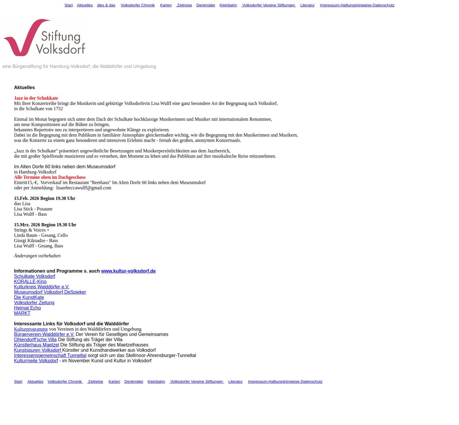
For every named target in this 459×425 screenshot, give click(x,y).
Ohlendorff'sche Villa (35, 339)
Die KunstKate (29, 297)
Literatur (307, 5)
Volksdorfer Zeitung (34, 302)
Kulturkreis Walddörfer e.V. (41, 286)
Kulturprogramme (31, 329)
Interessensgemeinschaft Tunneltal (50, 355)
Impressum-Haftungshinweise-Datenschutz (357, 5)
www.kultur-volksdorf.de (128, 270)
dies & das (106, 5)
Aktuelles (85, 5)
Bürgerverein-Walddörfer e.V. (44, 334)
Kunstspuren (28, 350)
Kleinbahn (228, 5)
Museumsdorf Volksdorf (38, 292)
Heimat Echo (27, 307)
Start (69, 5)
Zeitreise (184, 5)
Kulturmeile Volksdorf (36, 360)
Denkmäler (205, 5)
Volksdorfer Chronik (138, 5)
